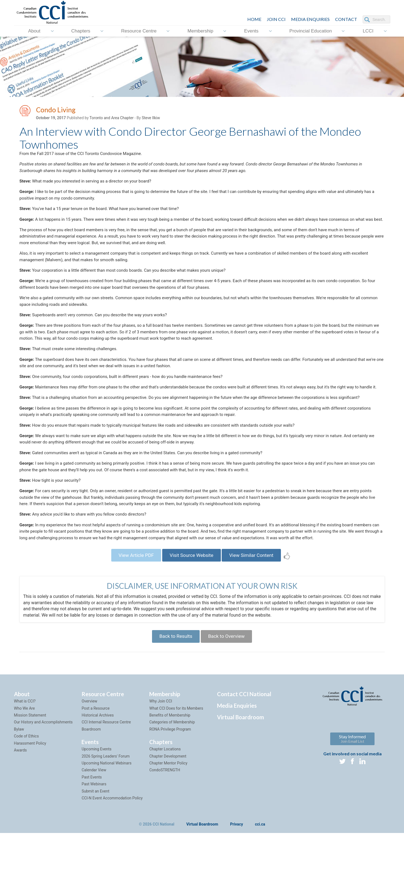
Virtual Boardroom (240, 769)
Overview (89, 753)
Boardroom (91, 781)
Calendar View (94, 821)
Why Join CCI (160, 753)
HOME (254, 19)
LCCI (368, 31)
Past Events (92, 829)
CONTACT (346, 19)
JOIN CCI (276, 19)
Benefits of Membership (169, 767)
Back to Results (174, 687)
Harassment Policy (30, 795)
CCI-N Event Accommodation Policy (112, 850)
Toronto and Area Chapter (112, 118)
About (34, 31)
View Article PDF (133, 605)
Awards (20, 802)
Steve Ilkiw (151, 118)
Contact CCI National (244, 745)
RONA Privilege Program (170, 781)
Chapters (80, 31)
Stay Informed (352, 790)
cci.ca (260, 876)
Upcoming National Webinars (106, 815)
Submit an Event (95, 842)
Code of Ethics (26, 788)
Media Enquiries (310, 19)
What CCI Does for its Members (176, 760)
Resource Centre (139, 31)
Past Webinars (94, 836)
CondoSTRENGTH (164, 821)
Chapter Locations (165, 801)
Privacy (236, 876)
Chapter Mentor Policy (168, 815)
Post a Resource (95, 760)
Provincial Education (310, 31)
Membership (200, 31)
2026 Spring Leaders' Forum (105, 807)
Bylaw (19, 781)
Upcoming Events (96, 801)
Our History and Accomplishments (43, 774)
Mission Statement (30, 767)
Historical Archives (98, 767)
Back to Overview (228, 687)
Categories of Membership (172, 774)
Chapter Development (167, 807)
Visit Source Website (191, 605)
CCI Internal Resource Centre (106, 774)
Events (251, 31)
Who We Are (24, 760)
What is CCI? (25, 753)
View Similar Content (255, 605)
